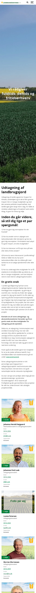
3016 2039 (7, 539)
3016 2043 (7, 493)
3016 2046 (7, 447)
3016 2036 (7, 401)
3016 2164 (7, 584)
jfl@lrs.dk (6, 451)
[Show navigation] (32, 2)
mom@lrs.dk (7, 543)
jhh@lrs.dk (7, 406)
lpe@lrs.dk (7, 497)
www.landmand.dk (12, 327)
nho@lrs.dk (7, 589)
